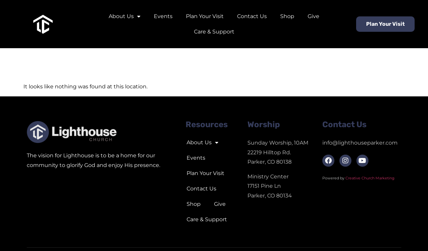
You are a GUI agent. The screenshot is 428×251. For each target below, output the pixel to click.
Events (163, 16)
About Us (124, 16)
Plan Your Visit (205, 16)
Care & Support (214, 31)
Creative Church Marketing (370, 178)
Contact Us (252, 16)
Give (313, 16)
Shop (287, 16)
